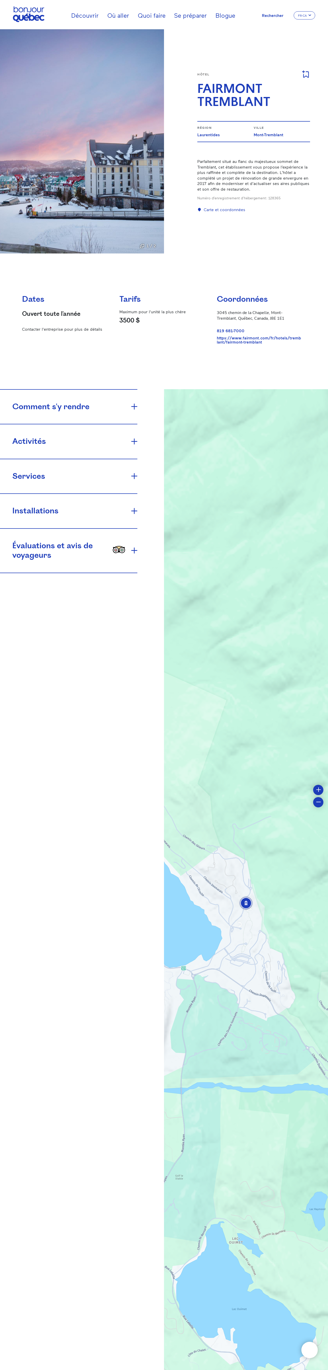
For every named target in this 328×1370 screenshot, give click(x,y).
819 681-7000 (230, 330)
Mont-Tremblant (268, 134)
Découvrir (85, 15)
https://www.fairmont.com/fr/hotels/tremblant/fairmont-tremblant (259, 340)
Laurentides (208, 134)
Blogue (225, 15)
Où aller (118, 15)
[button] (246, 903)
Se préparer (190, 15)
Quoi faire (152, 15)
